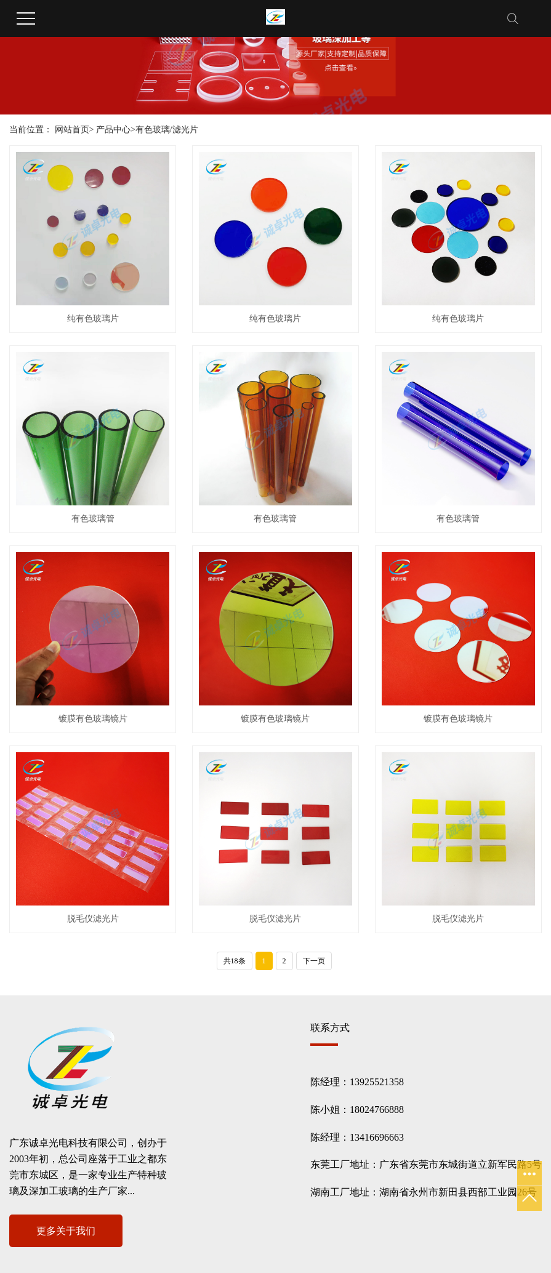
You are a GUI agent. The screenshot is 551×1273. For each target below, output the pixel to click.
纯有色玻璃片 (93, 318)
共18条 (234, 961)
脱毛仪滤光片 (93, 918)
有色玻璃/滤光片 (166, 129)
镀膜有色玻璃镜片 (92, 718)
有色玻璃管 (93, 518)
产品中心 (113, 129)
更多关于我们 (65, 1231)
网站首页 (72, 129)
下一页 (314, 961)
